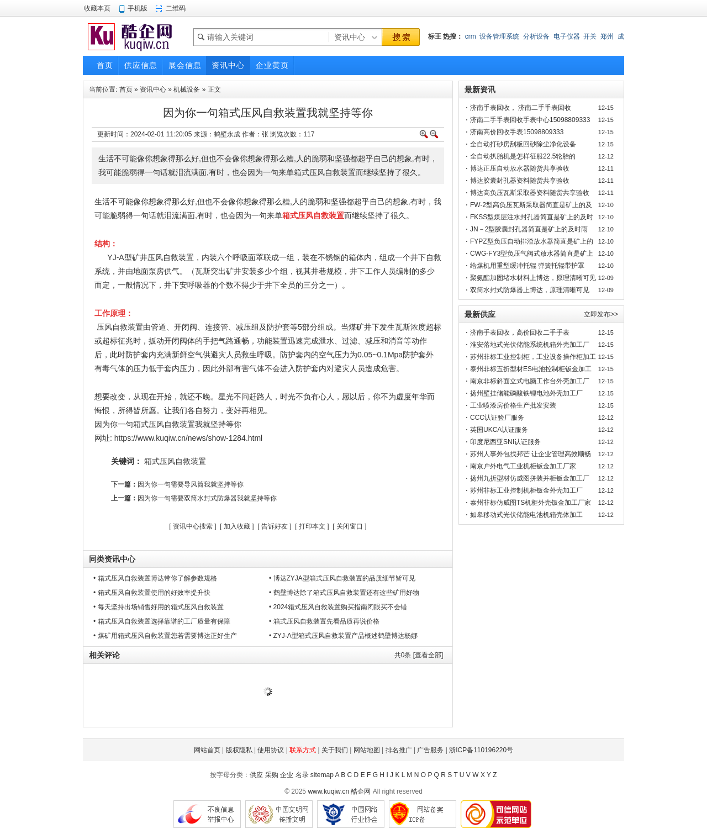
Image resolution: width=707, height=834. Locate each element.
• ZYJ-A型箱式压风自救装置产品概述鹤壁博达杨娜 (343, 636)
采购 (271, 775)
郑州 (607, 36)
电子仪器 (566, 36)
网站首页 (207, 750)
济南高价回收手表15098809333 (516, 132)
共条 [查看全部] (419, 655)
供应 (256, 775)
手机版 (137, 8)
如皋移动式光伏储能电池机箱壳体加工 (526, 515)
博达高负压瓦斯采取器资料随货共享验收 (529, 193)
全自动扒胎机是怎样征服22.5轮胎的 (523, 156)
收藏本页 (97, 8)
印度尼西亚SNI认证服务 (505, 442)
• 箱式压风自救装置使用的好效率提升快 (151, 593)
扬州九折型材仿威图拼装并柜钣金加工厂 (529, 478)
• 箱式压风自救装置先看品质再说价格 (324, 621)
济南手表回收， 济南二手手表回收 (520, 108)
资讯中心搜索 (193, 526)
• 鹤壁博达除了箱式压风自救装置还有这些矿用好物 (344, 593)
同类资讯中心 (112, 559)
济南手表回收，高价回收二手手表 (519, 332)
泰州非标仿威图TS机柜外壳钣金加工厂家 (530, 502)
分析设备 (536, 36)
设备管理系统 (499, 36)
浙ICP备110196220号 (481, 750)
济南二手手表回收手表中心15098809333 (530, 120)
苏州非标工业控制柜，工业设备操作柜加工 (533, 357)
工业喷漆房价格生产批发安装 (513, 405)
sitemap (322, 775)
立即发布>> (601, 314)
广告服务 (430, 750)
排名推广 (399, 750)
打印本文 (312, 526)
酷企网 (361, 791)
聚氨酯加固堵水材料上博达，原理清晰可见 (533, 278)
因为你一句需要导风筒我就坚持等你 (191, 484)
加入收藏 (237, 526)
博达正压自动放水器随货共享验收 (519, 168)
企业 (286, 775)
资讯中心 (153, 89)
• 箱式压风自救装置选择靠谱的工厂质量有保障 (161, 621)
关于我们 (334, 750)
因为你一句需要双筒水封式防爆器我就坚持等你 (207, 498)
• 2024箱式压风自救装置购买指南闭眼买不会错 (338, 607)
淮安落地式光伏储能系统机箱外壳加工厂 (529, 345)
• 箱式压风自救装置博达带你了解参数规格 (155, 578)
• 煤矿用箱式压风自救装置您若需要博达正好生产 (165, 636)
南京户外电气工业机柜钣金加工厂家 (523, 466)
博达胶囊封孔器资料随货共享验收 (519, 180)
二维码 (176, 8)
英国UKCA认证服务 (499, 430)
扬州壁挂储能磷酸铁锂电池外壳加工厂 (526, 393)
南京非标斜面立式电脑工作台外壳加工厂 (529, 381)
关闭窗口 (349, 526)
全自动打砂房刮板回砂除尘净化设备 (523, 144)
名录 (302, 775)
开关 (590, 36)
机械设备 (186, 89)
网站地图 (367, 750)
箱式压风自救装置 (175, 461)
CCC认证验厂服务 (497, 417)
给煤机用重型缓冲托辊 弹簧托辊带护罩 (527, 266)
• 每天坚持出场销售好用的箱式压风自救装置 (158, 607)
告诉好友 (274, 526)
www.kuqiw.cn (328, 791)
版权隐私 (239, 750)
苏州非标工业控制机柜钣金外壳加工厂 (526, 490)
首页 (126, 89)
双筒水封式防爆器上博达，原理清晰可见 (529, 290)
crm (470, 36)
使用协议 (270, 750)
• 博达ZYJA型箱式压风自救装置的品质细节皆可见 (342, 578)
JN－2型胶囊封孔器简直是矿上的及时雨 (529, 229)
